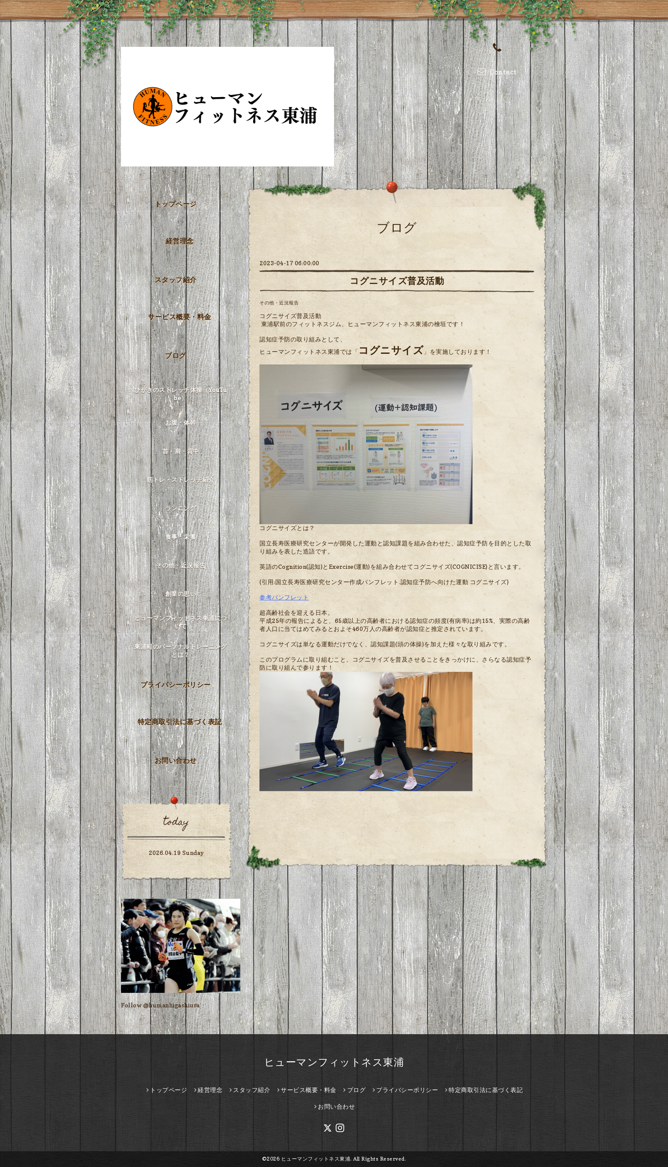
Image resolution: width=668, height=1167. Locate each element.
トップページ (176, 204)
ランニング (180, 508)
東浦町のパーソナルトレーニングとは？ (180, 650)
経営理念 (180, 241)
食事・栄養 (180, 536)
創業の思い (180, 593)
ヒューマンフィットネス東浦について (180, 622)
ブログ (175, 355)
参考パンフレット (284, 597)
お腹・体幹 (180, 422)
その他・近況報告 (279, 303)
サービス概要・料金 (179, 317)
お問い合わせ (176, 760)
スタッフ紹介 (176, 279)
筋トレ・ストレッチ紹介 (181, 479)
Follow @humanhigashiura (160, 1005)
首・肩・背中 (180, 451)
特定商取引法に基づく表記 (180, 721)
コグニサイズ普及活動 (397, 280)
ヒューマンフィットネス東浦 (334, 1062)
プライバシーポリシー (176, 684)
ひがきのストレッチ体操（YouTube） (180, 393)
